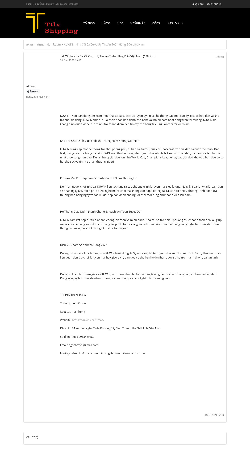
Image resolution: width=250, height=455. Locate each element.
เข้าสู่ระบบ (198, 4)
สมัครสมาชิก (214, 4)
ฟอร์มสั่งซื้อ (137, 23)
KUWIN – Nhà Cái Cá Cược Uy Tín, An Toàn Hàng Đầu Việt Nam (104, 44)
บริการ (106, 23)
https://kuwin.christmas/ (88, 320)
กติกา (156, 23)
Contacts (175, 23)
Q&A (120, 23)
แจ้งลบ (220, 57)
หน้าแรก (89, 23)
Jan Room (54, 44)
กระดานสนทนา (35, 44)
